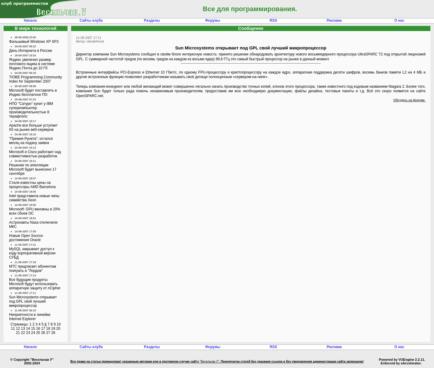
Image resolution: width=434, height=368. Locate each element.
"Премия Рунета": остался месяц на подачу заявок (31, 141)
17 (43, 328)
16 (38, 328)
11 (13, 328)
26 (43, 333)
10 (59, 324)
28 (53, 333)
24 (33, 333)
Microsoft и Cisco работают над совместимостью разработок (35, 154)
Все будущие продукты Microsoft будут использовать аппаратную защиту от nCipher (35, 284)
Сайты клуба (91, 20)
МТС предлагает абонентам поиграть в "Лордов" (32, 268)
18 (48, 328)
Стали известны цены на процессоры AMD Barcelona (32, 185)
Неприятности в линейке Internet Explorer (30, 317)
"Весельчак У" (209, 361)
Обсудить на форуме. (409, 100)
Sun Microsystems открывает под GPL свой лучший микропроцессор (33, 301)
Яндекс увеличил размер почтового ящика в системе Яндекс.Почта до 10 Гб (32, 64)
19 (53, 328)
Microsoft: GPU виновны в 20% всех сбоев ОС (34, 211)
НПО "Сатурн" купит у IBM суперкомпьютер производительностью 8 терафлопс (31, 110)
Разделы (152, 20)
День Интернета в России (30, 51)
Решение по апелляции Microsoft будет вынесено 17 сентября (32, 169)
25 (38, 333)
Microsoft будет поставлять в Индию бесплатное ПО (33, 92)
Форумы (212, 20)
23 (28, 333)
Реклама (334, 20)
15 (33, 328)
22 (23, 333)
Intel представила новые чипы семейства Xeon (34, 198)
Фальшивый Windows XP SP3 (33, 41)
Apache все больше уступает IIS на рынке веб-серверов (33, 127)
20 (58, 328)
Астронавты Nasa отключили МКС (33, 224)
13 (23, 328)
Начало (30, 20)
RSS (273, 20)
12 (18, 328)
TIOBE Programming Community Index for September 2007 (35, 79)
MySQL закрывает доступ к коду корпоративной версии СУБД (32, 253)
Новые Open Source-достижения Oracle (26, 238)
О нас (399, 20)
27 (48, 333)
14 (28, 328)
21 (18, 333)
